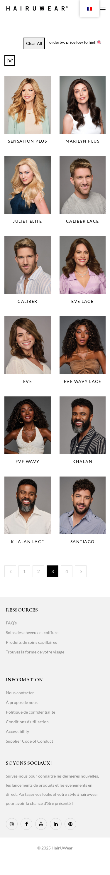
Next (81, 571)
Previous (10, 571)
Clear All (34, 43)
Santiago (82, 541)
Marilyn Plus (82, 140)
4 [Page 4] (66, 571)
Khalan (82, 461)
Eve (27, 381)
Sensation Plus (27, 140)
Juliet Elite (27, 221)
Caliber (28, 301)
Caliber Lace (82, 221)
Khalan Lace (27, 541)
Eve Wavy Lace (82, 381)
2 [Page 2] (38, 571)
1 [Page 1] (24, 571)
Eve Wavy (28, 461)
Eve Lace (82, 301)
